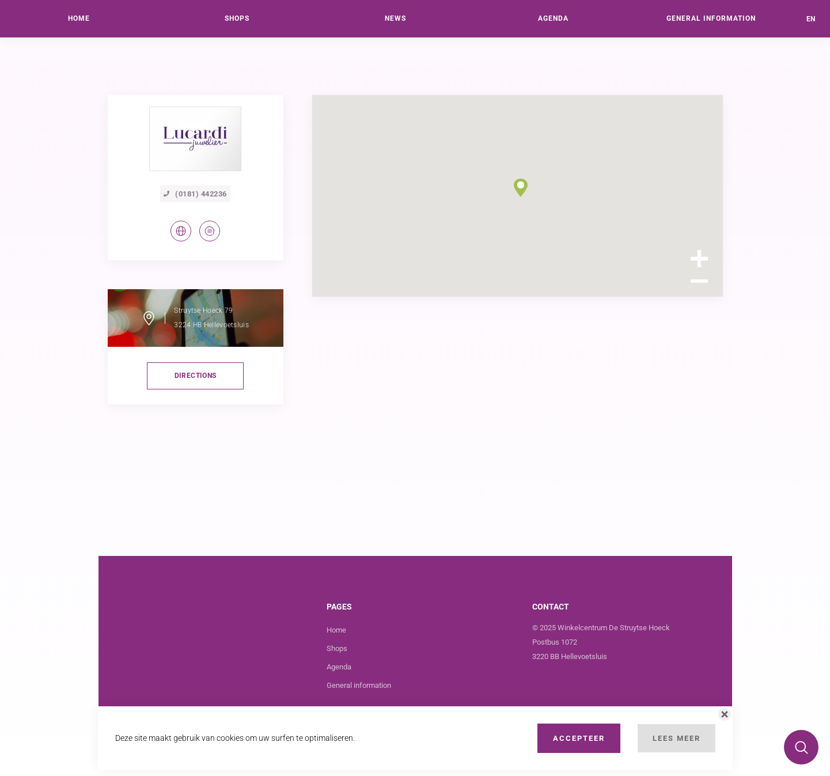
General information (359, 685)
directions (196, 376)
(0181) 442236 (195, 194)
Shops (337, 648)
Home (336, 630)
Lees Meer (676, 738)
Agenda (339, 667)
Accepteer (579, 738)
